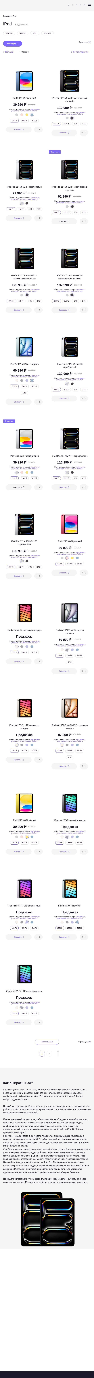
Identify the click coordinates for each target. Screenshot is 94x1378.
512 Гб (34, 121)
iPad (34, 33)
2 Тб (83, 124)
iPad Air (22, 33)
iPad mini (47, 33)
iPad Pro (9, 33)
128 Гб (14, 121)
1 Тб (75, 124)
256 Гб (24, 121)
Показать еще (47, 1042)
